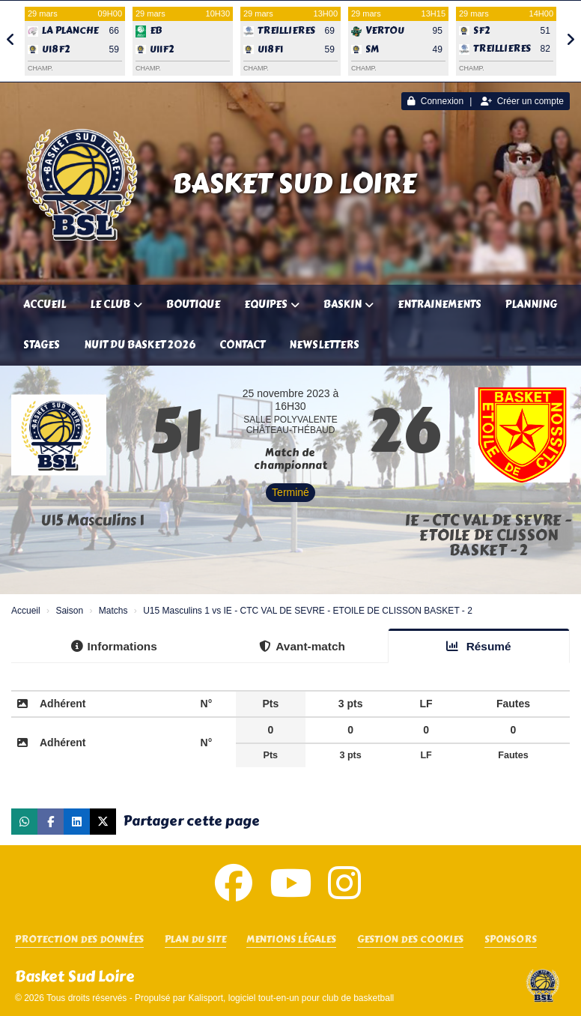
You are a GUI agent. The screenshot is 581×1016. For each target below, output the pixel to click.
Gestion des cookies (410, 940)
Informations (114, 646)
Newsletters (324, 345)
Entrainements (439, 304)
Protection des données (79, 940)
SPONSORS (510, 940)
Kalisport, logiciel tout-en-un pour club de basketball (291, 998)
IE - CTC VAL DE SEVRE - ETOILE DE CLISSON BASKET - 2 (488, 535)
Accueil (44, 304)
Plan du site (195, 940)
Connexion (435, 101)
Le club (116, 304)
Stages (41, 345)
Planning (531, 304)
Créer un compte (522, 101)
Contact (242, 345)
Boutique (193, 304)
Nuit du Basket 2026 (139, 345)
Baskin (348, 304)
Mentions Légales (291, 940)
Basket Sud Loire (294, 184)
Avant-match (302, 646)
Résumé (478, 646)
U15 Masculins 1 (92, 520)
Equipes (271, 304)
